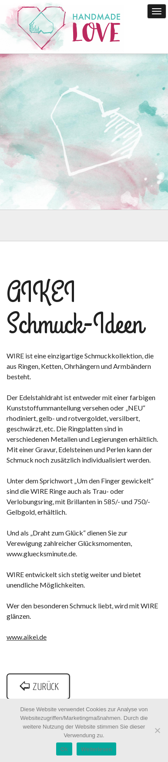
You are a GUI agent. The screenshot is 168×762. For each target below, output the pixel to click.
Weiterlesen (96, 749)
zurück (38, 687)
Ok (64, 749)
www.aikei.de (27, 637)
